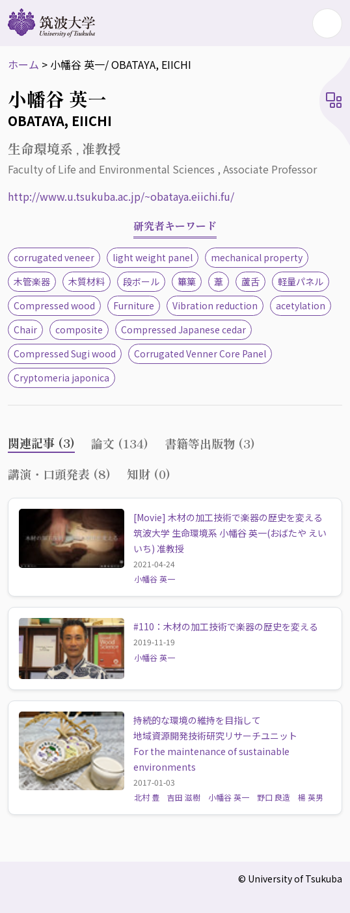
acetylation (300, 305)
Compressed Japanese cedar (183, 329)
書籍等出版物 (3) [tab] (210, 443)
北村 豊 (146, 797)
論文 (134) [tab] (119, 443)
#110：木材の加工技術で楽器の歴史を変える (225, 626)
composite (79, 329)
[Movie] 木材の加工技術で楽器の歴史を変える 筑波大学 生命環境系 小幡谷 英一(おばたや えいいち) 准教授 (232, 533)
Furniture (133, 305)
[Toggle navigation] (327, 23)
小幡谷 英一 (154, 578)
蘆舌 (250, 281)
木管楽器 (32, 281)
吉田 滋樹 (183, 797)
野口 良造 (273, 797)
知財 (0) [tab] (148, 473)
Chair (25, 329)
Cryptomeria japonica (61, 377)
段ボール (141, 281)
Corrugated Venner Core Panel (200, 353)
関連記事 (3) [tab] (41, 442)
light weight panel (153, 257)
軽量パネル (300, 281)
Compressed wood (54, 305)
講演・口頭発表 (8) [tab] (59, 473)
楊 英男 (310, 797)
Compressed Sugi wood (65, 353)
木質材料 (86, 281)
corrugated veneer (54, 257)
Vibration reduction (215, 305)
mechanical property (257, 257)
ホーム (23, 64)
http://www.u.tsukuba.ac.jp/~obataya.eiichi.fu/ (121, 196)
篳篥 (187, 281)
